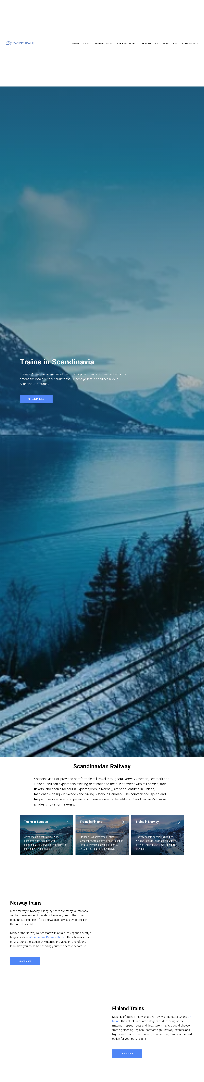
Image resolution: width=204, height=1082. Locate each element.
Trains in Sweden (36, 821)
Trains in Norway (147, 821)
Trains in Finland (91, 821)
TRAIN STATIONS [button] (149, 43)
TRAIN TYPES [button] (170, 43)
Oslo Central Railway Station (47, 937)
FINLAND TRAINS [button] (126, 43)
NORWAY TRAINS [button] (81, 43)
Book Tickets (190, 43)
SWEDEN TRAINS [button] (103, 43)
